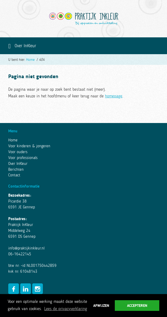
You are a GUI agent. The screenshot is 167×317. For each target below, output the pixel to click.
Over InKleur (17, 163)
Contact (14, 175)
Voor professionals (23, 157)
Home (30, 59)
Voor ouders (17, 151)
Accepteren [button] (137, 305)
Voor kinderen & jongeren (29, 146)
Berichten (16, 169)
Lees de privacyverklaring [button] (65, 308)
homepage (113, 95)
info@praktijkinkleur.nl (26, 248)
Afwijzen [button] (101, 305)
